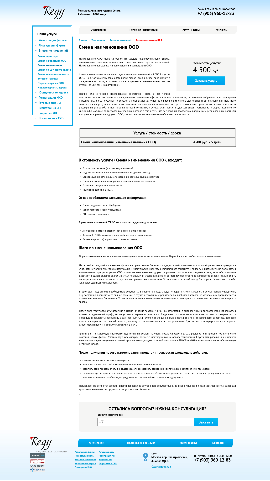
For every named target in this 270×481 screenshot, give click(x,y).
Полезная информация (143, 29)
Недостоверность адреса (52, 87)
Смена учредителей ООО (52, 60)
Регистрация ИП (50, 108)
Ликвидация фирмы (52, 45)
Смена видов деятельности (53, 74)
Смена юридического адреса (54, 69)
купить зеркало (37, 466)
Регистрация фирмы (53, 40)
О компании (98, 29)
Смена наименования (50, 65)
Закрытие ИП (48, 113)
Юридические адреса (53, 92)
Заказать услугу (206, 81)
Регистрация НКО (51, 98)
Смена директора (48, 56)
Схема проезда (161, 466)
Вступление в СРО (51, 118)
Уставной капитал (48, 78)
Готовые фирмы (50, 103)
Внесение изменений (53, 51)
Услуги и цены (191, 29)
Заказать (206, 422)
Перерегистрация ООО (51, 83)
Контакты (221, 29)
